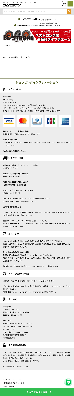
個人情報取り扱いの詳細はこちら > (16, 366)
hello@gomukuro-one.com (27, 25)
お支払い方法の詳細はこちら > (14, 150)
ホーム (7, 45)
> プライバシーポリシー (12, 379)
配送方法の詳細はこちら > (13, 207)
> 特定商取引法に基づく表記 (13, 383)
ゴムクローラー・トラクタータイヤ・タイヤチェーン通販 (19, 2)
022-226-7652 (30, 19)
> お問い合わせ (8, 386)
